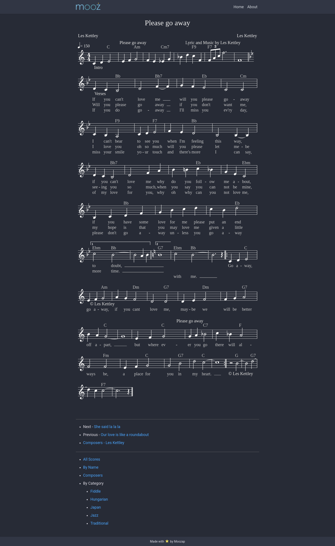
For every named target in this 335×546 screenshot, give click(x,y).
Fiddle (95, 491)
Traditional (99, 523)
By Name (91, 467)
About (252, 7)
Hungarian (99, 499)
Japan (95, 507)
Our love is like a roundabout (125, 435)
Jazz (94, 515)
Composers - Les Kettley (103, 443)
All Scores (91, 459)
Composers (93, 475)
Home (239, 7)
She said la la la (107, 427)
